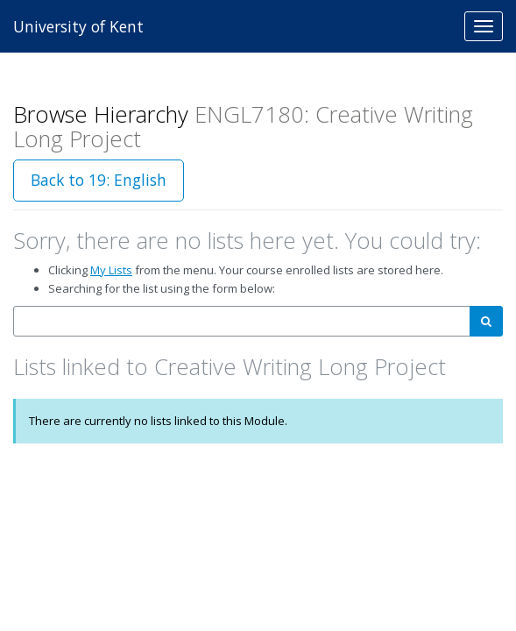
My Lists (111, 270)
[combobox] (241, 321)
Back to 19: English (98, 179)
